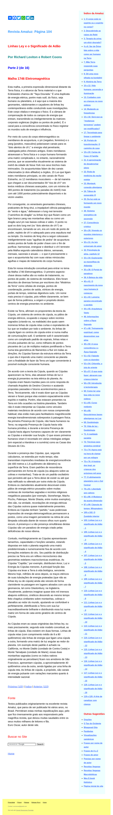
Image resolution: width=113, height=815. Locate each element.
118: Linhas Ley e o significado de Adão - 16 (93, 689)
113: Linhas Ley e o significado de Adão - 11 (93, 630)
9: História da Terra (92, 82)
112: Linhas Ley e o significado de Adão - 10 (93, 618)
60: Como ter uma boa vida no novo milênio (92, 395)
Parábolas (88, 731)
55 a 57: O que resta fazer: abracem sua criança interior (93, 375)
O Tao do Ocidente (92, 723)
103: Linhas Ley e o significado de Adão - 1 (93, 524)
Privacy (19, 802)
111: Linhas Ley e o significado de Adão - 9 (93, 606)
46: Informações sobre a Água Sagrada (91, 321)
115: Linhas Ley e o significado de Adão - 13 (93, 653)
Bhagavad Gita (90, 727)
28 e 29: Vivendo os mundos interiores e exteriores (93, 234)
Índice (28, 686)
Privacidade (11, 802)
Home (11, 753)
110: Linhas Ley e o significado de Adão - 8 (93, 595)
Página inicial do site (93, 786)
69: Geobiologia (91, 422)
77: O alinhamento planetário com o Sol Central (93, 481)
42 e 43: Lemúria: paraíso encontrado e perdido (93, 301)
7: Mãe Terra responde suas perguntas (91, 66)
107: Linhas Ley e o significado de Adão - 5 (93, 559)
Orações (88, 720)
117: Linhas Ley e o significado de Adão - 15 (93, 677)
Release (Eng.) (36, 802)
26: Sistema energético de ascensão (90, 215)
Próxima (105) (15, 686)
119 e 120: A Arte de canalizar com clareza (93, 700)
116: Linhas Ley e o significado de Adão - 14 (93, 665)
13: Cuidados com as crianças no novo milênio (93, 101)
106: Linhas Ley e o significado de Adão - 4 (93, 548)
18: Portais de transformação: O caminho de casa (92, 144)
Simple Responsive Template (25, 810)
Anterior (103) (41, 686)
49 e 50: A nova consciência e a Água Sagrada (91, 348)
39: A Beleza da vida (93, 277)
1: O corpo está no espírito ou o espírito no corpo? (93, 23)
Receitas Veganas (92, 767)
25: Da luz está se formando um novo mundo (92, 203)
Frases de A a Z (91, 751)
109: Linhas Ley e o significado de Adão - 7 (93, 583)
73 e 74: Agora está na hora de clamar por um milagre (92, 454)
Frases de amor (91, 755)
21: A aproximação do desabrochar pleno (92, 164)
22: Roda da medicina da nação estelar (92, 176)
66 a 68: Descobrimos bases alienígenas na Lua (93, 414)
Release (26, 802)
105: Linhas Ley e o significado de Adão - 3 (93, 536)
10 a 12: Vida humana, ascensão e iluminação (93, 89)
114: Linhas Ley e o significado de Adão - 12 (93, 642)
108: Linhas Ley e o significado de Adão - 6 (93, 571)
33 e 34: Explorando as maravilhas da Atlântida (93, 262)
